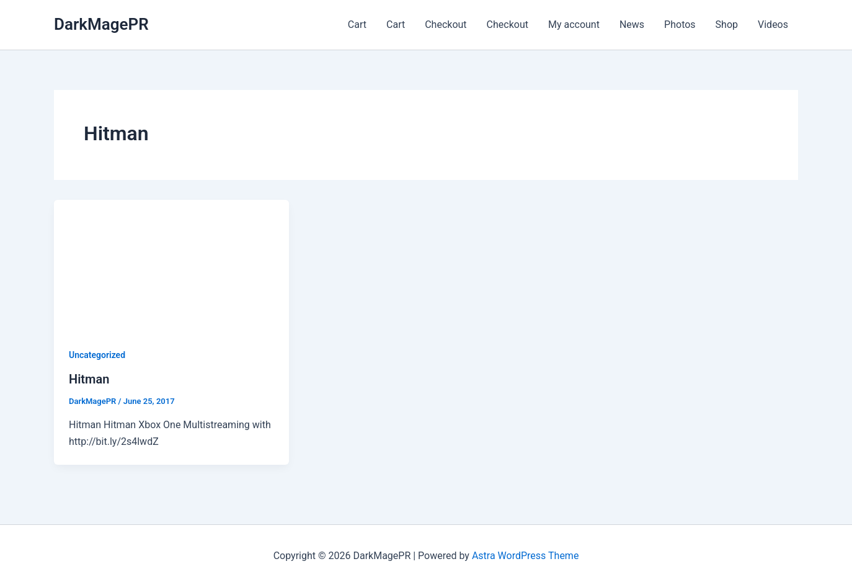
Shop (727, 24)
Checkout (445, 24)
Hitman (89, 379)
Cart (357, 24)
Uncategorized (97, 355)
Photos (680, 24)
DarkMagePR (101, 24)
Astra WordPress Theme (525, 556)
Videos (773, 24)
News (631, 24)
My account (574, 24)
